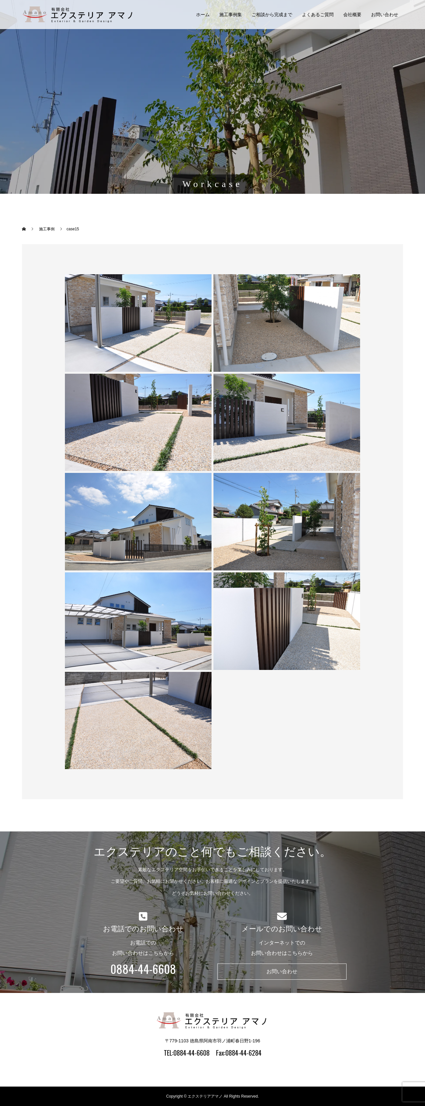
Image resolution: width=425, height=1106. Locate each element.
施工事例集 (230, 14)
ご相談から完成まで (272, 14)
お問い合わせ (384, 14)
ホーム (203, 14)
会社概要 (352, 14)
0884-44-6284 (243, 1053)
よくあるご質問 (318, 14)
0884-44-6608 (143, 969)
